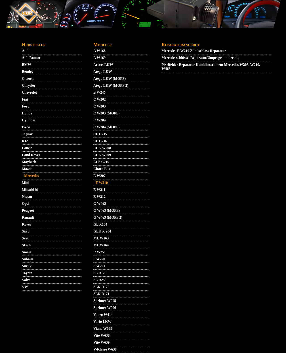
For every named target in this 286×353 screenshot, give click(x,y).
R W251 (99, 252)
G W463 (99, 203)
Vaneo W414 (103, 314)
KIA (25, 141)
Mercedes (31, 176)
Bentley (28, 71)
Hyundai (28, 120)
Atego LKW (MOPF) (109, 78)
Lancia (27, 148)
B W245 (99, 92)
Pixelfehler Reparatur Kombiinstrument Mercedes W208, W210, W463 (211, 67)
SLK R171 (101, 294)
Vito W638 (101, 335)
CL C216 (100, 141)
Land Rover (31, 155)
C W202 (99, 99)
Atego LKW (102, 71)
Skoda (27, 245)
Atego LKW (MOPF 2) (110, 85)
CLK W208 (102, 148)
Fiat (25, 99)
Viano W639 (102, 328)
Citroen (28, 78)
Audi (25, 51)
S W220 (99, 259)
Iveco (26, 127)
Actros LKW (103, 65)
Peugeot (28, 210)
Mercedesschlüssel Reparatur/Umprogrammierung (200, 58)
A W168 (99, 51)
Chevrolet (29, 92)
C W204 (99, 120)
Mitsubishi (30, 190)
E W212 (99, 196)
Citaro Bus (101, 169)
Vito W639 (101, 342)
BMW (26, 65)
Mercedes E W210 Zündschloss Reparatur (194, 51)
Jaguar (27, 134)
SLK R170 (101, 287)
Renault (28, 217)
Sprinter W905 (104, 301)
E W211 (99, 190)
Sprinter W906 (104, 308)
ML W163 (101, 238)
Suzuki (27, 266)
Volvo (26, 280)
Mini (25, 183)
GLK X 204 (102, 231)
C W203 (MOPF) (106, 113)
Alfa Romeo (31, 58)
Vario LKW (102, 321)
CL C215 (100, 134)
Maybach (29, 162)
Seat (25, 238)
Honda (27, 113)
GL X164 (100, 224)
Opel (25, 203)
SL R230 (99, 280)
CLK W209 (102, 155)
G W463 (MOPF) (106, 210)
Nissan (27, 196)
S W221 (99, 266)
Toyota (27, 273)
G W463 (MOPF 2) (107, 217)
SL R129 (99, 273)
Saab (25, 231)
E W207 (99, 176)
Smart (27, 252)
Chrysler (28, 85)
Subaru (27, 259)
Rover (26, 224)
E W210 (102, 183)
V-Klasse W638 (105, 349)
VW (25, 287)
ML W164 (101, 245)
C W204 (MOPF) (106, 127)
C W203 (99, 106)
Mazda (27, 169)
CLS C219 (101, 162)
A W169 (99, 58)
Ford (25, 106)
